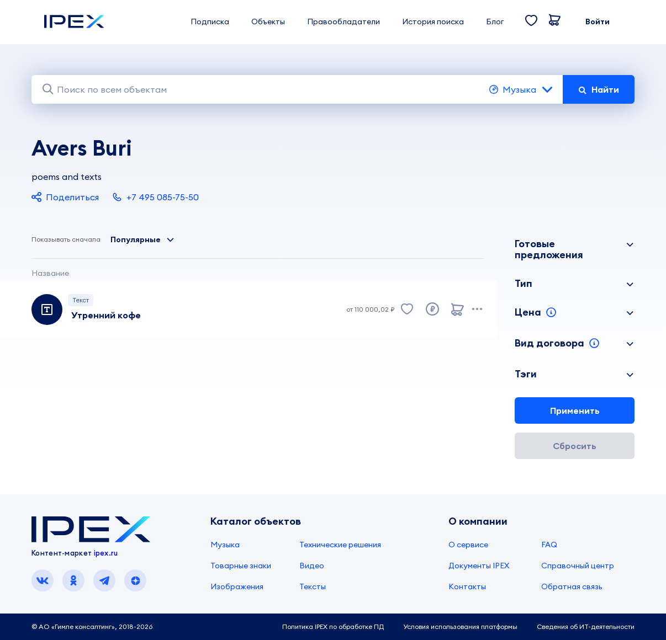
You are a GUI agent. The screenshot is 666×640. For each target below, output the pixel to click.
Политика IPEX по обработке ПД (333, 626)
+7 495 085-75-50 (155, 197)
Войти (597, 21)
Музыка (521, 89)
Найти (598, 89)
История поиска (433, 21)
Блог (495, 21)
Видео (311, 565)
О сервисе (468, 545)
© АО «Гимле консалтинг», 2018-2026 (91, 626)
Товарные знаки (240, 565)
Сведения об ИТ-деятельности (586, 626)
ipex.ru (106, 552)
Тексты (312, 586)
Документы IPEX (478, 565)
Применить (575, 410)
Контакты (467, 586)
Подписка (210, 21)
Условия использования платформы (460, 626)
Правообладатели (343, 21)
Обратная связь (571, 586)
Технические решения (340, 545)
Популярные (142, 239)
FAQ (549, 545)
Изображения (236, 586)
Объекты (268, 21)
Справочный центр (577, 565)
